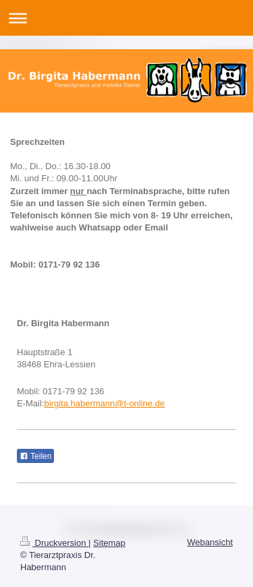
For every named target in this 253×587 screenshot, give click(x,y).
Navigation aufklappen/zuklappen (126, 17)
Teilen (35, 456)
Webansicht (210, 542)
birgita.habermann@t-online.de (104, 403)
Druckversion (54, 543)
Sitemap (109, 543)
